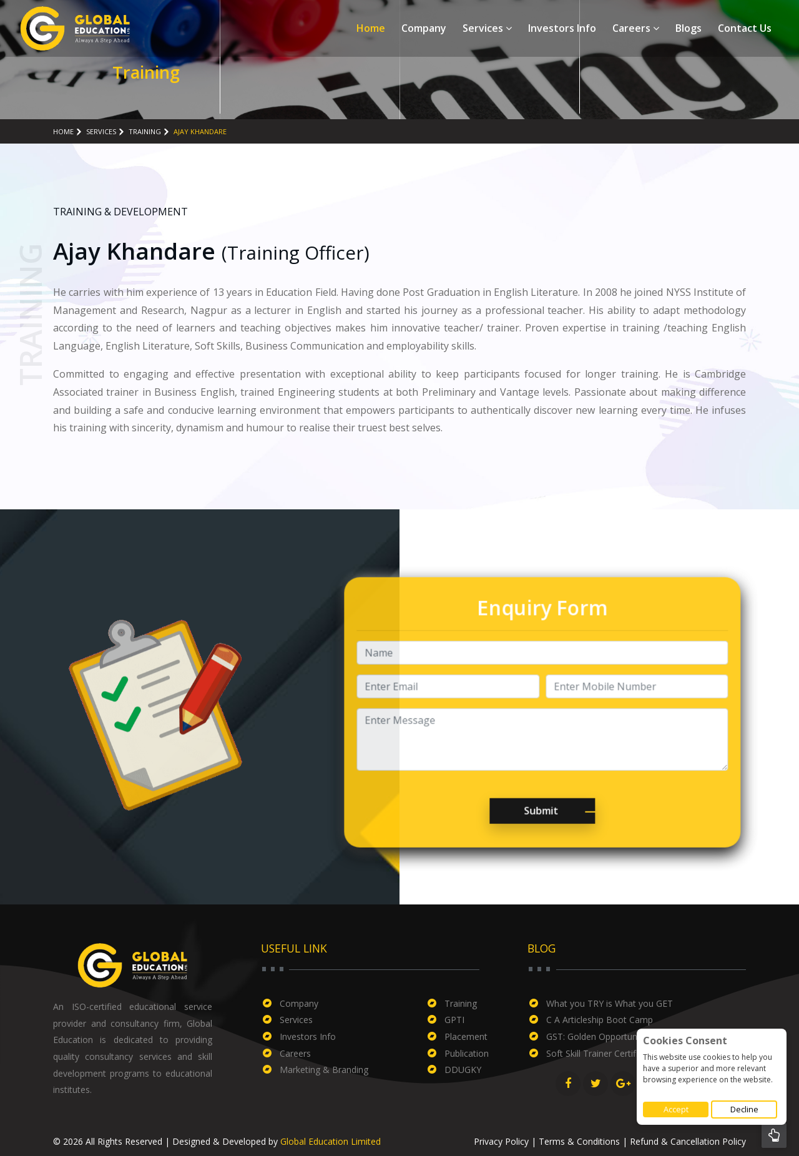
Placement (466, 1036)
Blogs (688, 28)
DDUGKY (462, 1069)
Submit (515, 837)
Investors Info (562, 28)
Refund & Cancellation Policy (688, 1141)
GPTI (454, 1020)
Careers (635, 28)
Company (423, 28)
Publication (466, 1053)
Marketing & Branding (324, 1069)
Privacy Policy (501, 1141)
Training (145, 131)
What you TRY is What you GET (609, 1003)
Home (370, 28)
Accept (676, 1109)
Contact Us (745, 28)
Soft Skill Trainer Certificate (600, 1053)
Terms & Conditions (579, 1141)
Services (487, 28)
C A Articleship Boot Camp (599, 1020)
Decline (744, 1109)
